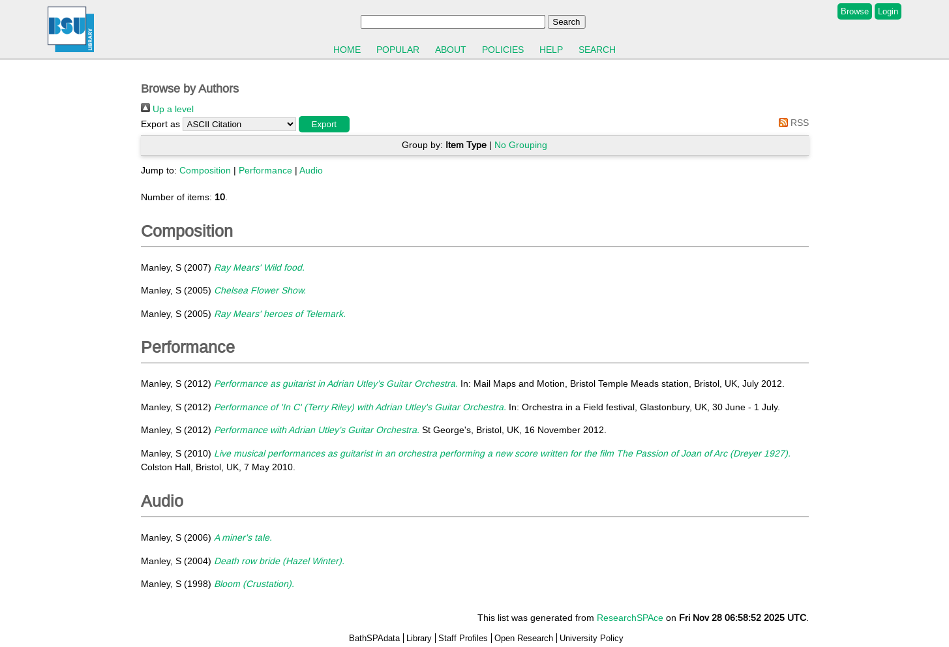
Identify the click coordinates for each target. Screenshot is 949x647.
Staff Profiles (463, 638)
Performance (265, 170)
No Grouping (520, 145)
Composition (205, 170)
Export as (160, 124)
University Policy (592, 638)
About (450, 49)
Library (419, 638)
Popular (397, 49)
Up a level (167, 109)
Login (888, 11)
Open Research (523, 638)
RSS (791, 122)
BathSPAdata (374, 638)
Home (347, 49)
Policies (503, 49)
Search (597, 49)
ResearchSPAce (630, 617)
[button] (324, 124)
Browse (855, 11)
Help (551, 49)
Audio (311, 170)
